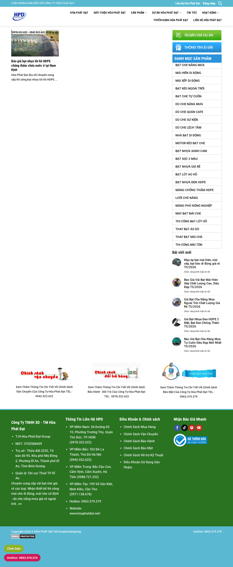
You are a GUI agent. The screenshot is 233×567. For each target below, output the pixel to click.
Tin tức (192, 12)
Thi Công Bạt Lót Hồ (191, 221)
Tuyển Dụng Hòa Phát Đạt (171, 20)
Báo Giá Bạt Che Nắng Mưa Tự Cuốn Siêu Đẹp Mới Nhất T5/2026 (202, 342)
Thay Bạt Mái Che (188, 237)
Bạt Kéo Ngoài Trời (189, 88)
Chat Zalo (14, 548)
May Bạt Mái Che (188, 213)
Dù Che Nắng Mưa (189, 104)
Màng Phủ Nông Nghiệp (193, 205)
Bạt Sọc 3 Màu (186, 159)
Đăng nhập (209, 3)
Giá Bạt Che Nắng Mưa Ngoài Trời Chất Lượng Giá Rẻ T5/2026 (202, 303)
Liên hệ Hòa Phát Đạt (187, 3)
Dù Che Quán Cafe (189, 112)
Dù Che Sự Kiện (186, 120)
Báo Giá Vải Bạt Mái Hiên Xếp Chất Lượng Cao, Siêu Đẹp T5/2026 (201, 283)
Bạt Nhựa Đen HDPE (190, 182)
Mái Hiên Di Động (188, 73)
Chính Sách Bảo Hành (139, 441)
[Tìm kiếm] (220, 3)
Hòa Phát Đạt (79, 12)
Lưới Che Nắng (186, 198)
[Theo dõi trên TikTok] (184, 427)
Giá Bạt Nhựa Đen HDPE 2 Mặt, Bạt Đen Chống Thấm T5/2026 (201, 322)
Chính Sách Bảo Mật (138, 448)
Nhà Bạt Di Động (188, 135)
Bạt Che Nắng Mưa (190, 65)
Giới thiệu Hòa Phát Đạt (110, 12)
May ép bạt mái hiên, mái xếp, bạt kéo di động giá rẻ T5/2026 (202, 263)
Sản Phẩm (139, 13)
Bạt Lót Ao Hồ (186, 174)
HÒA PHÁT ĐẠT (44, 531)
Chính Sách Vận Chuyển (141, 434)
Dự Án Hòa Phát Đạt (166, 13)
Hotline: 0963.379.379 (22, 557)
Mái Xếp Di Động (187, 81)
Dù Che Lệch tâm (188, 127)
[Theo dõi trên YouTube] (199, 427)
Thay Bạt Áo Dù (187, 229)
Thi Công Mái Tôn (188, 245)
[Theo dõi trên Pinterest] (191, 427)
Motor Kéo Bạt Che (190, 143)
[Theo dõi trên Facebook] (177, 427)
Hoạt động (210, 13)
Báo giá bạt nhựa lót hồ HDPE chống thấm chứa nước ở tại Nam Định (33, 65)
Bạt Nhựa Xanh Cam (191, 151)
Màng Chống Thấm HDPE (194, 190)
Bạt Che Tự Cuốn (188, 96)
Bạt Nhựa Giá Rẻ (187, 166)
